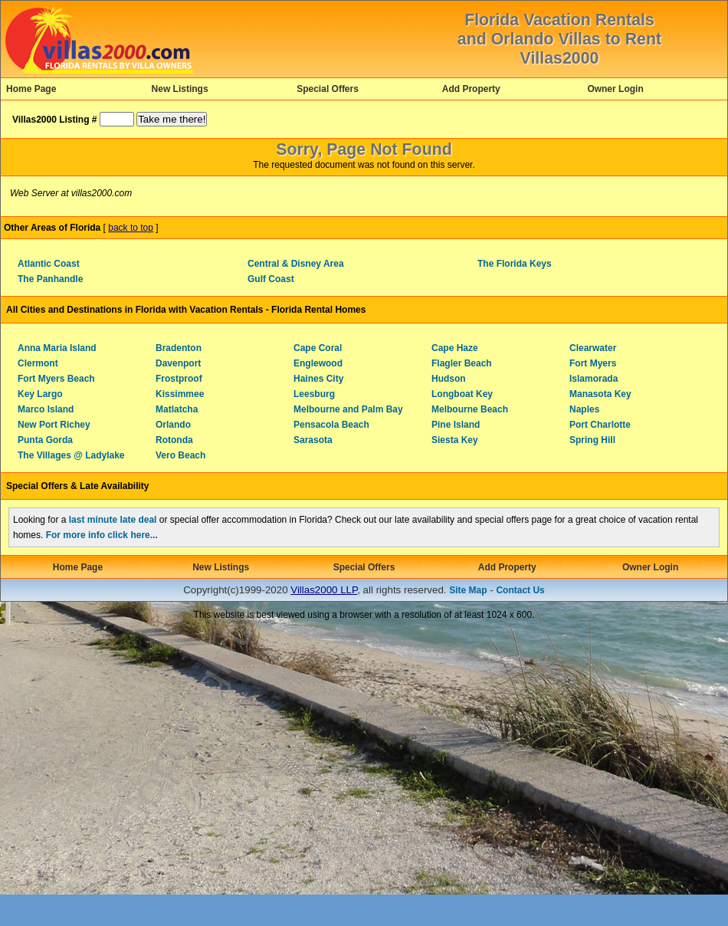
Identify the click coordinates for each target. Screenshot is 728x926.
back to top (130, 227)
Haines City (318, 378)
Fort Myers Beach (56, 378)
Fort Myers (592, 363)
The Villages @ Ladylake (71, 455)
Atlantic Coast (49, 263)
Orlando (173, 424)
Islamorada (593, 378)
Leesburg (314, 394)
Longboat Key (462, 394)
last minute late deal (113, 519)
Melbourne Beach (469, 409)
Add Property (471, 89)
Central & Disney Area (296, 263)
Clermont (38, 363)
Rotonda (174, 440)
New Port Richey (54, 424)
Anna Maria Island (57, 348)
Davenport (178, 363)
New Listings (180, 89)
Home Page (31, 89)
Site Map (468, 590)
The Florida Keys (514, 263)
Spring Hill (592, 440)
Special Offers (328, 89)
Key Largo (40, 394)
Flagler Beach (461, 363)
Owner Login (615, 89)
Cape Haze (454, 348)
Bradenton (179, 348)
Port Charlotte (600, 424)
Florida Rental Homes (318, 309)
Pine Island (455, 424)
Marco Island (46, 409)
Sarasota (313, 440)
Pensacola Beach (331, 424)
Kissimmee (180, 394)
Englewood (318, 363)
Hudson (448, 378)
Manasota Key (600, 394)
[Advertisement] (143, 771)
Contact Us (520, 590)
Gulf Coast (271, 279)
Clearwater (592, 348)
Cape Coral (317, 348)
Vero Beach (180, 455)
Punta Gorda (45, 440)
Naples (584, 409)
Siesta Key (454, 440)
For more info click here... (102, 535)
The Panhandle (50, 279)
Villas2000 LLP (323, 590)
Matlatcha (177, 409)
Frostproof (179, 378)
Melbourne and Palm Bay (348, 409)
